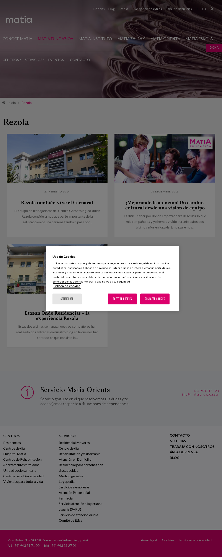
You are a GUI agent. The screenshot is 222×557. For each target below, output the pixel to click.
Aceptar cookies (122, 299)
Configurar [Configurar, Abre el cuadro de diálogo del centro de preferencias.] (67, 299)
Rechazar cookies (155, 299)
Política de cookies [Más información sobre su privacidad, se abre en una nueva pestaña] (67, 286)
